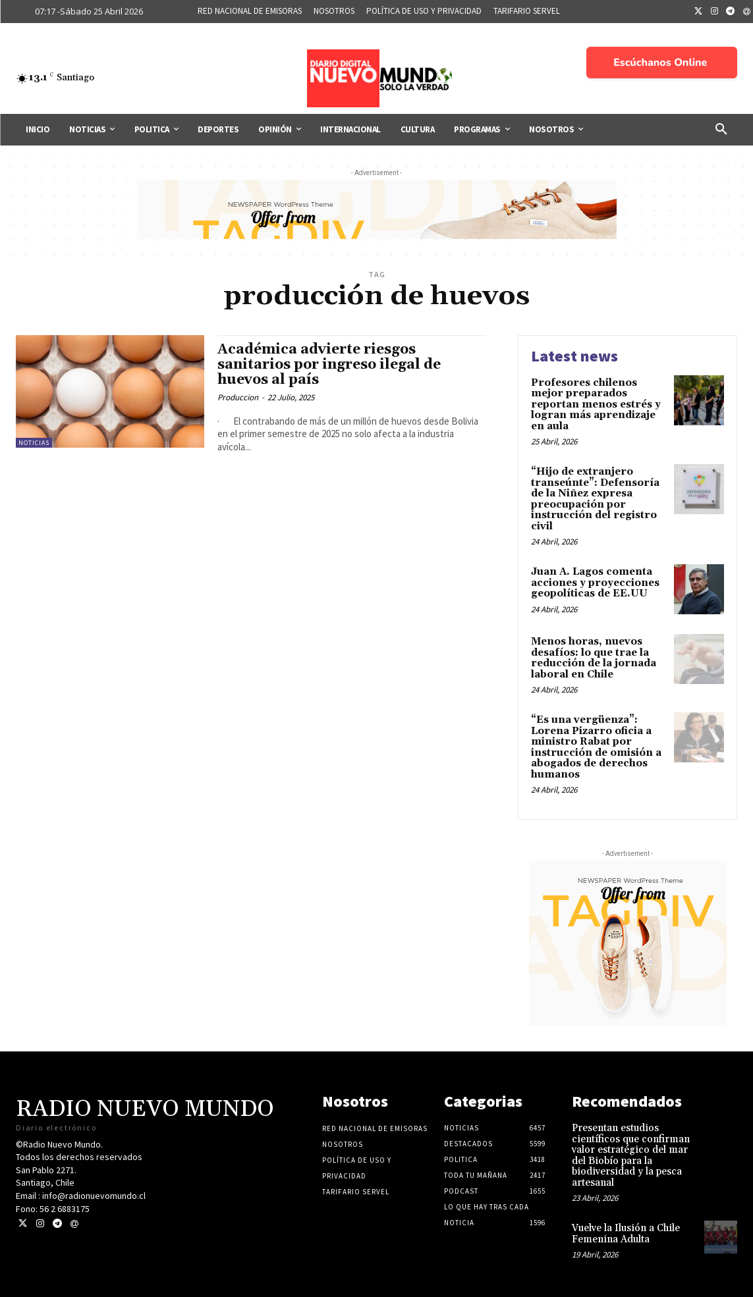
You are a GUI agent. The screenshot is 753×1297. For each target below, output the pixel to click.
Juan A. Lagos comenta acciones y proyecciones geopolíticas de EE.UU (595, 583)
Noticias (33, 442)
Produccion (237, 397)
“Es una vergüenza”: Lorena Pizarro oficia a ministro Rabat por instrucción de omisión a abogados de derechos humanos (596, 747)
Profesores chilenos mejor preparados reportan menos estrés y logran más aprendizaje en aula (596, 405)
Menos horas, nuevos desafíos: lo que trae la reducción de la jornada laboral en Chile (593, 658)
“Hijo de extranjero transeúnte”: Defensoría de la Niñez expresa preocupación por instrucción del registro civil (595, 499)
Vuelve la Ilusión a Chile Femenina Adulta (626, 1234)
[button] (721, 130)
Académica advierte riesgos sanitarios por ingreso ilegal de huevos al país (329, 364)
